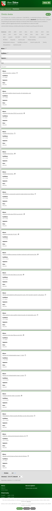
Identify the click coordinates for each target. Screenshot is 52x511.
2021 (31, 34)
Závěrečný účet (17, 45)
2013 (37, 32)
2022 (37, 34)
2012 (31, 32)
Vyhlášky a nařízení (22, 42)
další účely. (29, 501)
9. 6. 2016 (5, 118)
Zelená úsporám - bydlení (10, 73)
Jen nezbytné (27, 508)
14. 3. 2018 (5, 138)
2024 (48, 34)
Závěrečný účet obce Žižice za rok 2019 (13, 335)
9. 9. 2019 (5, 299)
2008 (9, 32)
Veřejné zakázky (32, 39)
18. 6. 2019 (5, 279)
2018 (15, 34)
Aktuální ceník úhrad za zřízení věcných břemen (16, 456)
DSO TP (25, 37)
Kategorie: (3, 32)
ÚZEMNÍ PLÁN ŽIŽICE (9, 133)
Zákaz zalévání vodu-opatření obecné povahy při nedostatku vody (20, 315)
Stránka (6, 473)
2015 (48, 32)
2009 (15, 32)
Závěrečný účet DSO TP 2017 (11, 234)
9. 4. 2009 (5, 77)
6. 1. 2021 (5, 460)
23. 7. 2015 (5, 97)
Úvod (2, 9)
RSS (48, 14)
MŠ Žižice (5, 39)
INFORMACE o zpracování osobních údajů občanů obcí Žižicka (19, 194)
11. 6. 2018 (5, 239)
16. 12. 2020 (5, 440)
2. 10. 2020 (5, 360)
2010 (20, 32)
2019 (20, 34)
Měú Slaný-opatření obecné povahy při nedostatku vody (17, 93)
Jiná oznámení (42, 37)
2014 (42, 32)
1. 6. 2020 (5, 339)
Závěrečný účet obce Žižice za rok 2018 (13, 274)
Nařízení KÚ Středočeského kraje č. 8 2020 (14, 375)
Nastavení (33, 508)
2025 (4, 37)
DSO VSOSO (33, 37)
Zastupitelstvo (6, 45)
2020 (26, 34)
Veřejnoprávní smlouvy (9, 42)
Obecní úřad (8, 9)
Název (3, 48)
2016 (4, 34)
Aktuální (5, 84)
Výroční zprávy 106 (35, 42)
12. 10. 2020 (5, 380)
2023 (42, 34)
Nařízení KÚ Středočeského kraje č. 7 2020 (14, 355)
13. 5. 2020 (5, 319)
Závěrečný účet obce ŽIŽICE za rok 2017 (14, 214)
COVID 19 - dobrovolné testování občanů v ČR (15, 436)
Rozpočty (12, 39)
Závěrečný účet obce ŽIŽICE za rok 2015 (14, 113)
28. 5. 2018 (5, 218)
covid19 (10, 37)
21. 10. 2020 (5, 400)
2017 (9, 34)
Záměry (45, 42)
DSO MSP (17, 37)
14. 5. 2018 (5, 198)
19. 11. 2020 (5, 420)
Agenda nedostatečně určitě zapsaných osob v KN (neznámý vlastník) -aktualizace (24, 295)
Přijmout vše (19, 508)
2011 (26, 32)
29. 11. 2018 (5, 259)
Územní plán (21, 39)
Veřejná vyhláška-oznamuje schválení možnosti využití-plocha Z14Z (20, 254)
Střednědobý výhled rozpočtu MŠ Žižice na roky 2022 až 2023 (19, 416)
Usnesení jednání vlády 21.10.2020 (12, 395)
